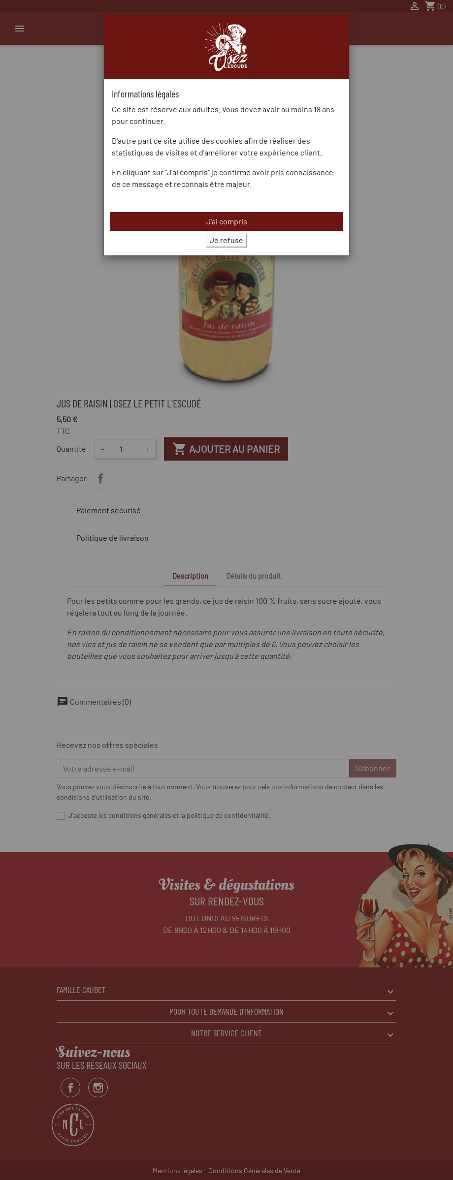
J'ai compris (226, 221)
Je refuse (226, 240)
